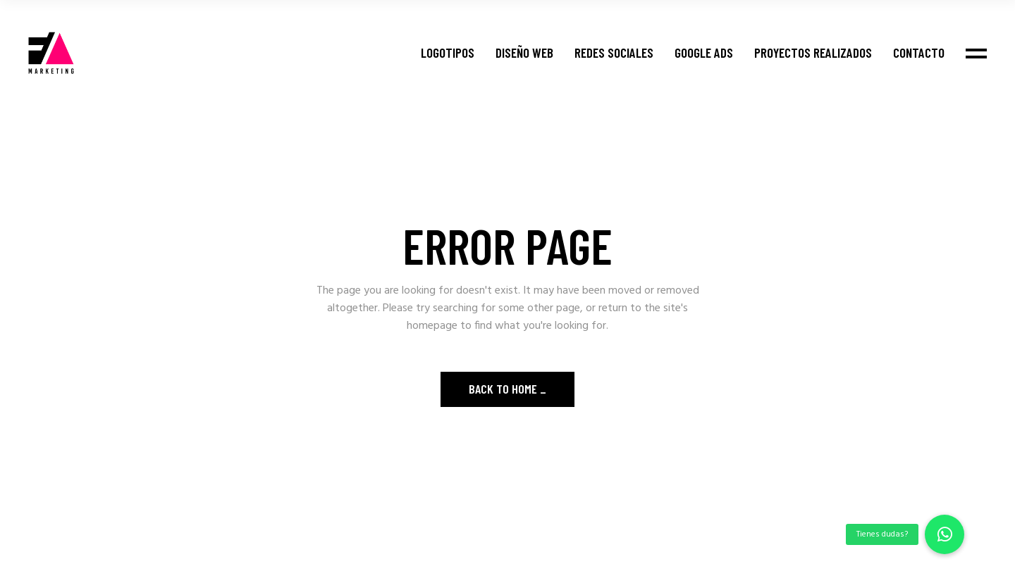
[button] (944, 534)
